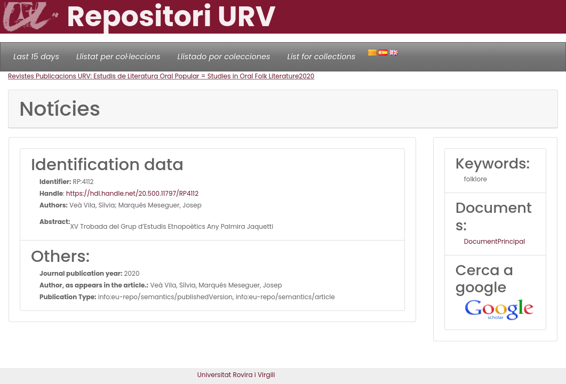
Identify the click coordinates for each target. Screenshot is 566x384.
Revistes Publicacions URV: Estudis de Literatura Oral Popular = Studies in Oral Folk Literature (153, 76)
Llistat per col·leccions (118, 56)
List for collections (321, 56)
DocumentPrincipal (494, 241)
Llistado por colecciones (224, 56)
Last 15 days (36, 56)
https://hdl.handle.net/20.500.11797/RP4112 (132, 193)
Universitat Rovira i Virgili (236, 374)
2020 (306, 76)
